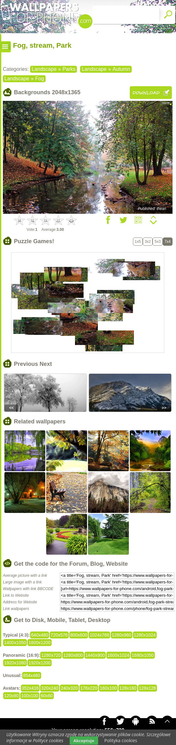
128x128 (147, 688)
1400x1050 (15, 642)
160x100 (108, 688)
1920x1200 (39, 662)
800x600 (78, 634)
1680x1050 (143, 655)
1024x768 (99, 634)
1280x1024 (145, 634)
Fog (39, 78)
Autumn (121, 69)
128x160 (127, 688)
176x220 (88, 688)
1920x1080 (15, 662)
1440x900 (95, 655)
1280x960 (121, 634)
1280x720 (51, 655)
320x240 (49, 688)
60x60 (47, 695)
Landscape (44, 69)
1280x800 (73, 655)
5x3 (157, 241)
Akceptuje (83, 740)
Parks (68, 69)
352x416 (30, 688)
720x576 (59, 634)
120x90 (11, 695)
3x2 (148, 241)
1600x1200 (39, 642)
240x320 (69, 688)
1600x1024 (118, 655)
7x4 (168, 241)
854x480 (31, 675)
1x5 (138, 241)
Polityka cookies (120, 740)
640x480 (39, 634)
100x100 (29, 695)
